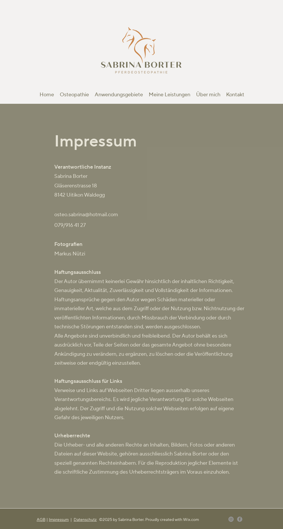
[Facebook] (239, 519)
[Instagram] (231, 519)
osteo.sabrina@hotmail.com (86, 214)
